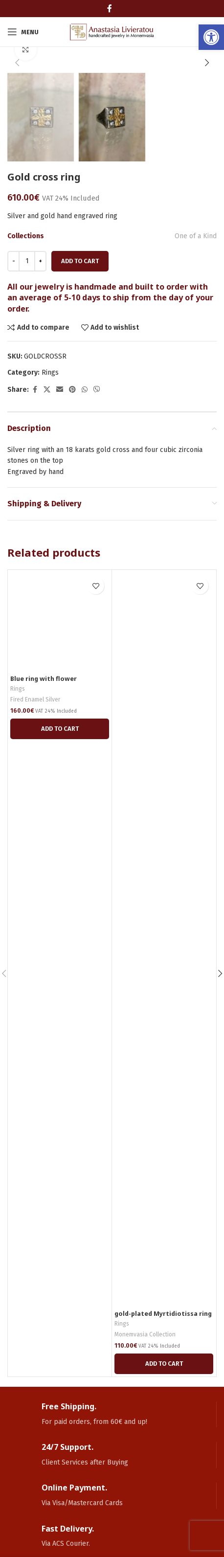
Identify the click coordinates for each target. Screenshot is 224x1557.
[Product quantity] (27, 261)
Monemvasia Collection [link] (145, 1334)
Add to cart (80, 261)
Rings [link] (50, 372)
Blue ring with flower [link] (43, 679)
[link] (211, 37)
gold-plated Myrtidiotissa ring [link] (163, 1313)
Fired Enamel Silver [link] (35, 699)
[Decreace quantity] (13, 261)
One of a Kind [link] (196, 236)
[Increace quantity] (40, 261)
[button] (17, 62)
